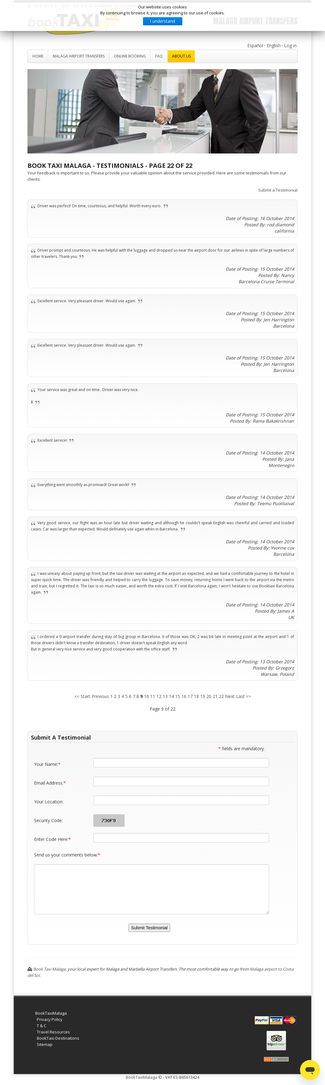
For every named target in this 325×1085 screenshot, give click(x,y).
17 (190, 696)
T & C (41, 1025)
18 (196, 696)
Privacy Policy (49, 1019)
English (274, 45)
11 (152, 696)
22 (221, 696)
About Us (181, 56)
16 (183, 696)
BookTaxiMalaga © (144, 1077)
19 (202, 696)
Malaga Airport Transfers (79, 56)
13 (165, 696)
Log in (290, 45)
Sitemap (44, 1044)
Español (255, 45)
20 (208, 696)
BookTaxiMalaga (51, 1013)
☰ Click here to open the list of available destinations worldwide (95, 6)
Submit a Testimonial (278, 190)
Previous (100, 696)
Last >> (243, 696)
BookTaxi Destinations (58, 1038)
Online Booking (130, 56)
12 (158, 696)
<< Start (82, 696)
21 (215, 696)
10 (146, 696)
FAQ (159, 56)
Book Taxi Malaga (49, 969)
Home (37, 56)
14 (171, 696)
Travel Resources (53, 1032)
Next (230, 696)
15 (177, 696)
